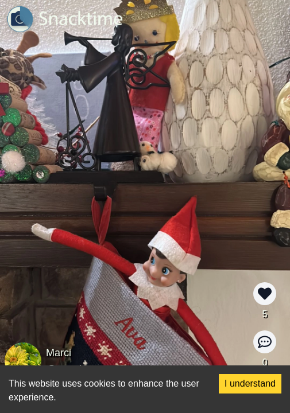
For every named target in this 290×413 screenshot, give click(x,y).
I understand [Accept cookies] (250, 383)
